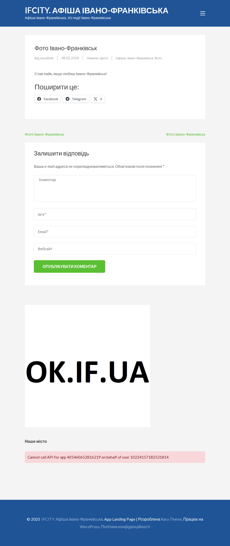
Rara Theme (171, 519)
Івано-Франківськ (140, 58)
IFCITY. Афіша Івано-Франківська (96, 10)
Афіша (121, 58)
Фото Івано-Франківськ (44, 134)
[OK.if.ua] (87, 425)
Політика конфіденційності (125, 526)
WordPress (89, 526)
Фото (158, 58)
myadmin (47, 58)
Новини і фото (97, 58)
